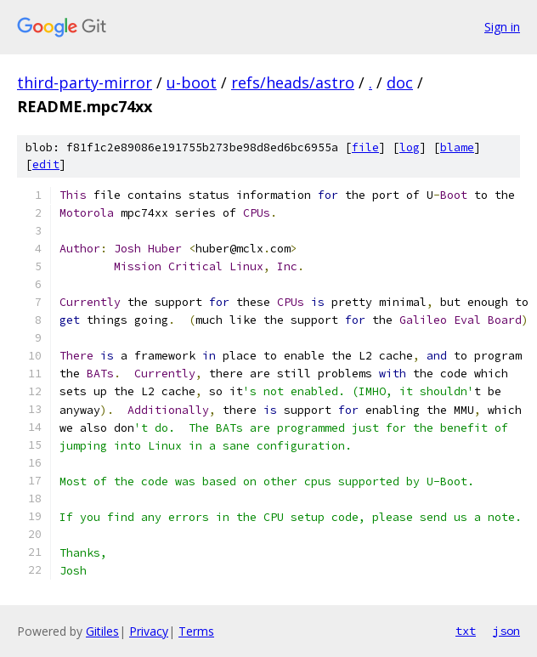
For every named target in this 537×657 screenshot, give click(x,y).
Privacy (148, 631)
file (365, 147)
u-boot (192, 82)
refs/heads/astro (292, 82)
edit (45, 164)
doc (400, 82)
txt (465, 630)
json (506, 630)
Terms (196, 631)
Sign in (502, 27)
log (409, 147)
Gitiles (102, 631)
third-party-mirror (84, 82)
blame (457, 147)
